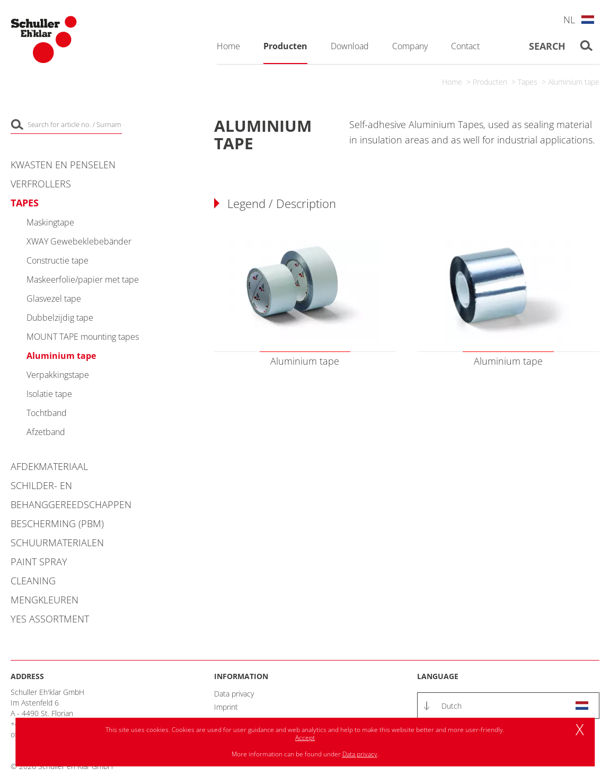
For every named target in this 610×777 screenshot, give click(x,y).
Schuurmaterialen (57, 542)
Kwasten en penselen (63, 164)
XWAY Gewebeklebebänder (78, 241)
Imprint (226, 707)
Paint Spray (39, 561)
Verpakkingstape (57, 375)
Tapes (527, 82)
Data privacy (234, 694)
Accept (305, 737)
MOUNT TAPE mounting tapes (82, 336)
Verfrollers (41, 183)
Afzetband (45, 432)
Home (452, 82)
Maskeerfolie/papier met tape (82, 279)
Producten (490, 82)
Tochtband (46, 413)
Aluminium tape (573, 82)
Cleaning (33, 580)
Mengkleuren (44, 599)
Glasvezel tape (53, 298)
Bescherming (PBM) (57, 523)
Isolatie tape (49, 394)
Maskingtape (50, 222)
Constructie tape (57, 260)
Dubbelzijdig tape (59, 317)
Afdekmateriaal (49, 466)
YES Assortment (50, 618)
